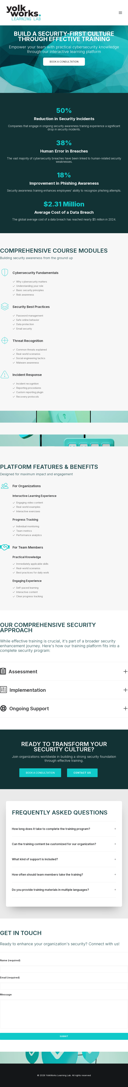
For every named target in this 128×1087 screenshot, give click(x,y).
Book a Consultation (64, 61)
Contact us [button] (82, 772)
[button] (120, 12)
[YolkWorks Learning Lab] (23, 12)
